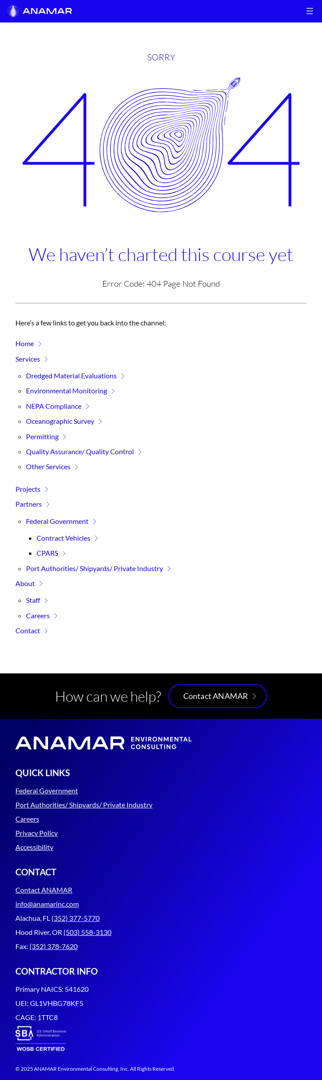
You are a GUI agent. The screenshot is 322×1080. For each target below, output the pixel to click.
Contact (27, 630)
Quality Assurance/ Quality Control (80, 451)
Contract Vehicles (63, 538)
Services (27, 359)
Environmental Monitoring (66, 390)
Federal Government (57, 521)
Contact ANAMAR (215, 696)
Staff (33, 600)
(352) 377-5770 (76, 918)
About (25, 583)
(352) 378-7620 (54, 946)
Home (24, 343)
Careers (38, 615)
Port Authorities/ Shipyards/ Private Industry (94, 568)
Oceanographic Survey (60, 421)
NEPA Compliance (53, 406)
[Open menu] (309, 11)
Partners (28, 504)
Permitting (42, 436)
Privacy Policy (36, 833)
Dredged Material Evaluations (71, 375)
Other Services (48, 466)
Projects (28, 489)
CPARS (47, 553)
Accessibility (34, 847)
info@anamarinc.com (47, 904)
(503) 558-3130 (87, 932)
